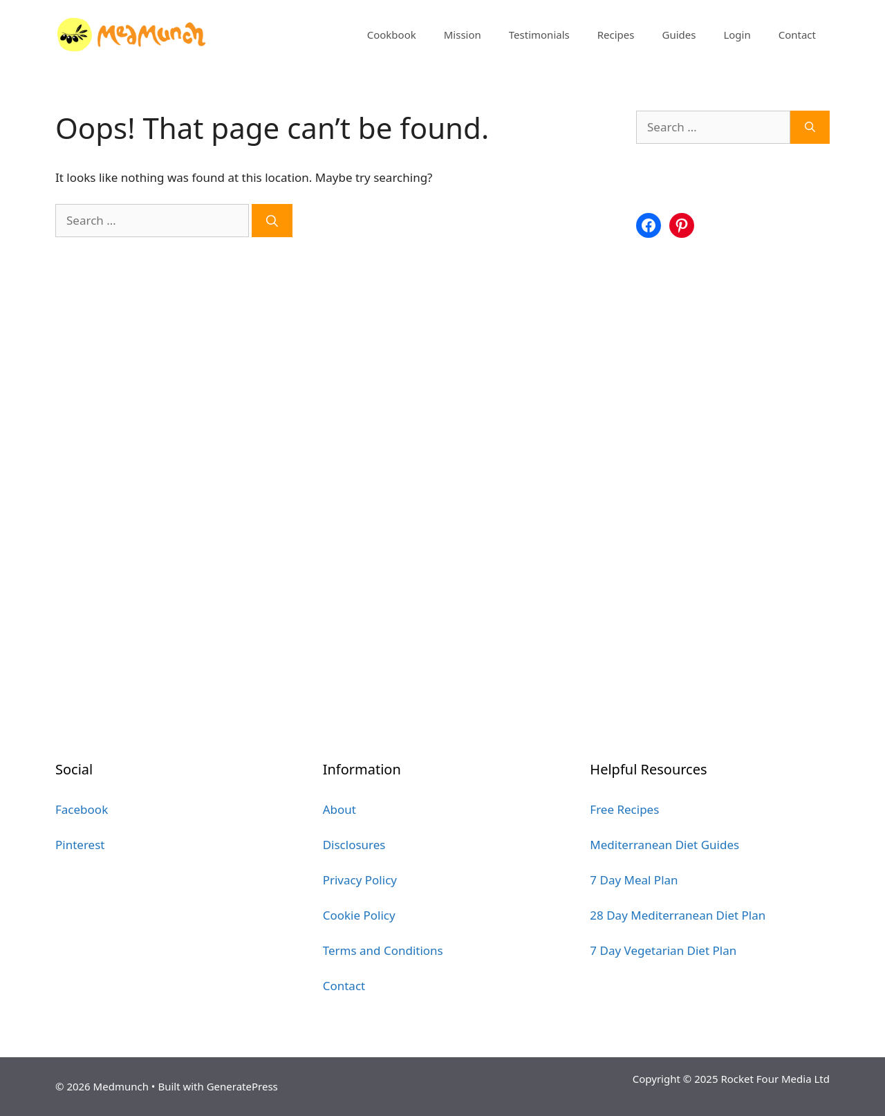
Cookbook (391, 34)
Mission (462, 34)
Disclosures (354, 845)
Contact (797, 34)
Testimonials (539, 34)
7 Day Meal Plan (634, 880)
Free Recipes (624, 809)
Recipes (616, 34)
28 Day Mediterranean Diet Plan (677, 915)
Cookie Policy (359, 915)
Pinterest (79, 845)
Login (736, 34)
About (339, 809)
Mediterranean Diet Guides (664, 845)
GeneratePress (242, 1086)
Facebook (81, 809)
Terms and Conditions (383, 950)
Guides (679, 34)
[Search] (272, 220)
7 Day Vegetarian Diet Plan (663, 950)
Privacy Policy (360, 880)
